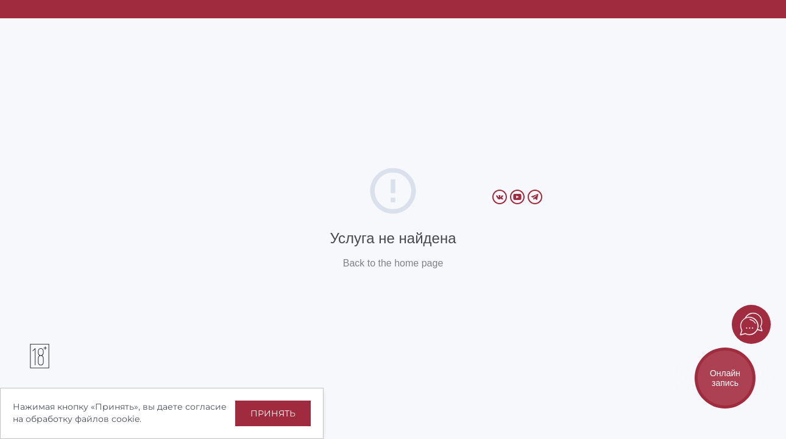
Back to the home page (393, 263)
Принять (273, 413)
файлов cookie (107, 418)
